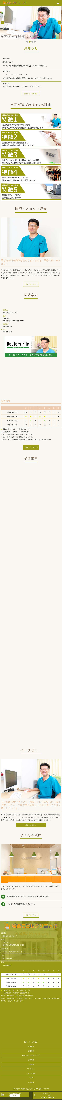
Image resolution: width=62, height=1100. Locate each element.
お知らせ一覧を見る (30, 94)
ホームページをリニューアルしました (15, 74)
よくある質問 (31, 1073)
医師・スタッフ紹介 (31, 1042)
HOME (31, 1078)
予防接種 (31, 1064)
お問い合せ (47, 1095)
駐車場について (8, 62)
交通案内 (31, 1051)
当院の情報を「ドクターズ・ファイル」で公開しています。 (22, 86)
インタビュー (31, 1069)
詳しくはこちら (31, 284)
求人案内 (31, 1082)
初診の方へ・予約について (31, 1055)
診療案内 (31, 1060)
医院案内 (31, 1046)
